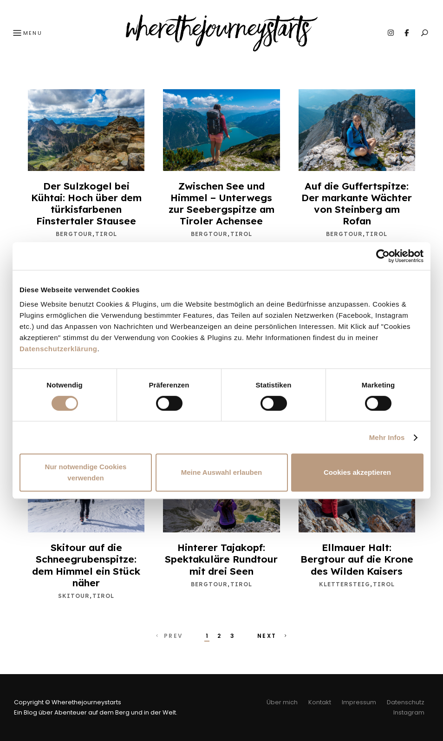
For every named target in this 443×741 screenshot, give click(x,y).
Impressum (359, 702)
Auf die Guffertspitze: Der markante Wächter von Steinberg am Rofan (356, 203)
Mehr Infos (387, 437)
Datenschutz (405, 702)
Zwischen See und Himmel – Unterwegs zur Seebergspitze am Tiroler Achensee (221, 203)
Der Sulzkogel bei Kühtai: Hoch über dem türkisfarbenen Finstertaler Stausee (86, 203)
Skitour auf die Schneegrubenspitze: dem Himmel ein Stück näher (86, 565)
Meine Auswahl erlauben (221, 472)
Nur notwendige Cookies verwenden (86, 472)
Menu (26, 33)
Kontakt (319, 702)
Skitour (74, 595)
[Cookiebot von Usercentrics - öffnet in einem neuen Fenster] (382, 256)
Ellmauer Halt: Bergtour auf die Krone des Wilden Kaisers (356, 559)
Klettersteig (344, 584)
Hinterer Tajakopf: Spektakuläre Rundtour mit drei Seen (221, 559)
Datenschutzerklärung (59, 349)
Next (273, 636)
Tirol (106, 233)
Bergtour (74, 233)
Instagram (390, 33)
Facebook (406, 33)
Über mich (282, 702)
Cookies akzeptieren (357, 472)
